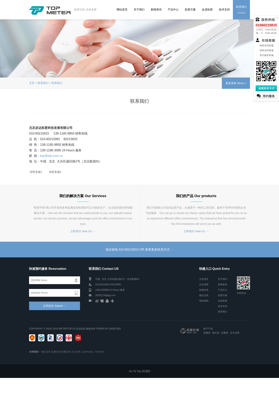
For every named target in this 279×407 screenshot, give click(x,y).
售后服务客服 (266, 55)
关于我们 (139, 9)
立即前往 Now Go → (82, 231)
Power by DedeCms (108, 328)
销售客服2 (54, 171)
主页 (31, 83)
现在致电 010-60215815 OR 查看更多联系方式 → (139, 249)
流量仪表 (56, 351)
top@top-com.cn (51, 155)
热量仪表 (203, 290)
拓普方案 (190, 9)
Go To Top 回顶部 (139, 371)
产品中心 (173, 9)
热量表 (206, 332)
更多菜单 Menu (236, 83)
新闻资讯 (156, 9)
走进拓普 (207, 9)
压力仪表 (234, 332)
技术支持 (224, 9)
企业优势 (203, 284)
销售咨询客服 (266, 45)
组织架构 (203, 300)
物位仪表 (203, 295)
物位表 (215, 332)
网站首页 (122, 9)
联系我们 (241, 10)
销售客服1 (35, 171)
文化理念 (203, 279)
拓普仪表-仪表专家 (85, 9)
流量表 (224, 332)
